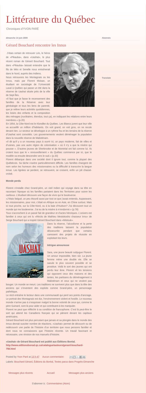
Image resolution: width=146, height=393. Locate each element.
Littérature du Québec (50, 19)
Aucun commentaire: (53, 356)
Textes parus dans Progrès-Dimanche (74, 361)
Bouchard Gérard (23, 361)
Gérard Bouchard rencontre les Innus (36, 45)
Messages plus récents (20, 373)
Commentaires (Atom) (58, 383)
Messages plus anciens (81, 373)
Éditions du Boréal (43, 361)
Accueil (50, 373)
